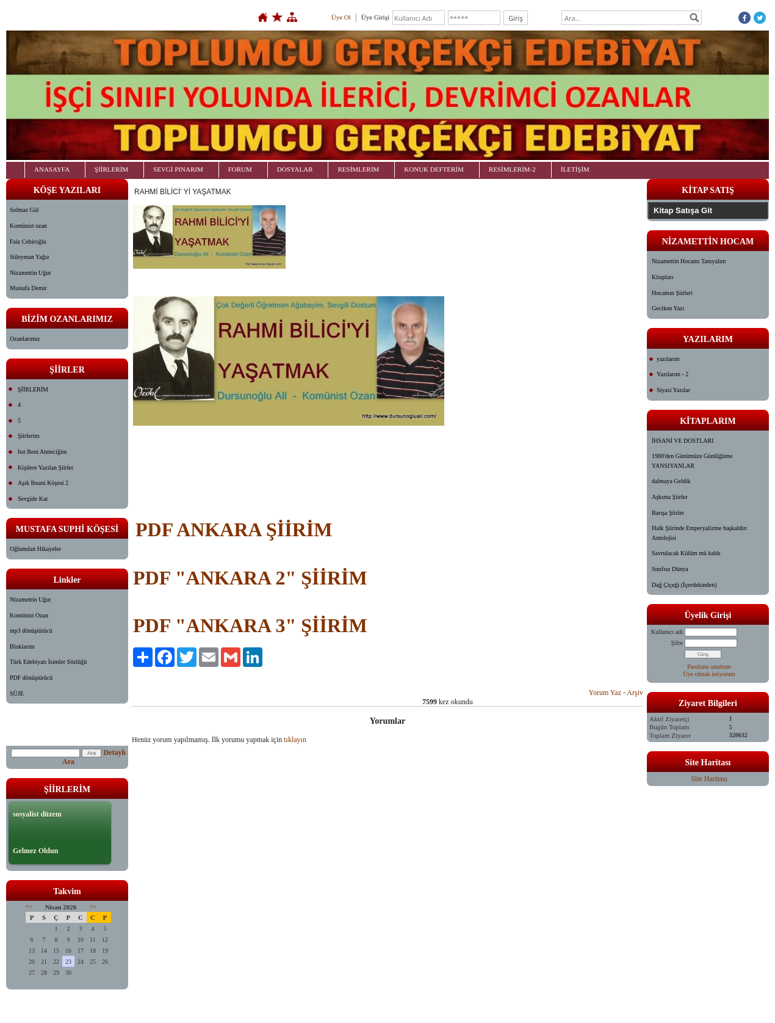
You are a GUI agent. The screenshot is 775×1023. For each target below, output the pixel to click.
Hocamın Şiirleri (672, 292)
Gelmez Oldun (35, 850)
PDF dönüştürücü (31, 677)
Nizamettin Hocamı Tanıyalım (689, 261)
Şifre (677, 642)
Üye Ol (341, 17)
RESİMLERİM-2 (512, 169)
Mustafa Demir (28, 288)
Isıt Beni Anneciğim (42, 451)
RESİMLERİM (358, 169)
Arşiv (635, 692)
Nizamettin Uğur (30, 272)
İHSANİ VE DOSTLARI (682, 440)
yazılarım (668, 358)
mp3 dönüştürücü (31, 630)
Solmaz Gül (24, 209)
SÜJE (17, 693)
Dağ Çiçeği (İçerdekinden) (684, 584)
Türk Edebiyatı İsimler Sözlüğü (48, 661)
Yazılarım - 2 (672, 374)
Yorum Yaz (605, 692)
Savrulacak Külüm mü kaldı (686, 553)
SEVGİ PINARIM (178, 169)
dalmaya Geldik (671, 481)
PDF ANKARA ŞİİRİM (233, 530)
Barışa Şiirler (668, 512)
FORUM (240, 169)
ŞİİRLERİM (111, 169)
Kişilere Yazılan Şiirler (45, 467)
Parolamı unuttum (709, 666)
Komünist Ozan (29, 615)
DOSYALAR (295, 169)
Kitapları (663, 277)
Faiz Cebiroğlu (28, 241)
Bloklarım (22, 646)
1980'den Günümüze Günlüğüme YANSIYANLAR (692, 461)
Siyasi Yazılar (673, 390)
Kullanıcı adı (667, 631)
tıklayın (295, 739)
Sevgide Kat (33, 498)
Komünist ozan (28, 225)
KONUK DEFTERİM (433, 169)
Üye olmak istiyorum (709, 674)
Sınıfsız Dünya (670, 569)
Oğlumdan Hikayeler (35, 548)
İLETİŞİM (575, 169)
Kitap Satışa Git (683, 210)
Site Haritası (709, 778)
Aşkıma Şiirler (670, 496)
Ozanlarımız (25, 338)
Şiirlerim (29, 435)
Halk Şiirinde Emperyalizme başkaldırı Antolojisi (699, 533)
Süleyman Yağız (29, 256)
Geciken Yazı (668, 308)
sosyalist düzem (37, 814)
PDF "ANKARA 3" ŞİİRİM (250, 625)
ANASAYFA (52, 169)
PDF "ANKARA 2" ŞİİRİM (250, 578)
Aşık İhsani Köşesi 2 (43, 482)
